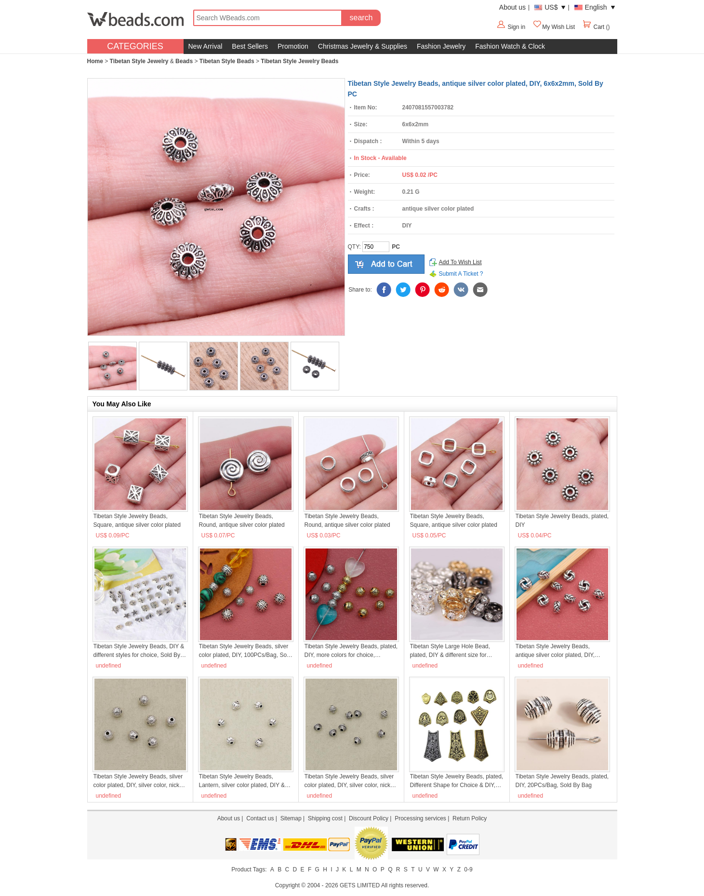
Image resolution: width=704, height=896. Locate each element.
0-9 (468, 869)
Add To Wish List (460, 262)
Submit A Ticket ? (461, 273)
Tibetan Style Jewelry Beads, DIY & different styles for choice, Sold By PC (139, 651)
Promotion (293, 46)
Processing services (420, 818)
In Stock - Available (380, 158)
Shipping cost (325, 818)
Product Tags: (248, 869)
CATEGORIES (135, 46)
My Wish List (553, 27)
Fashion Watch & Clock (510, 46)
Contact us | (263, 818)
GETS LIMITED (360, 885)
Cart (594, 27)
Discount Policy (368, 818)
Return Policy (469, 818)
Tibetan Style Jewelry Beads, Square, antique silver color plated (137, 520)
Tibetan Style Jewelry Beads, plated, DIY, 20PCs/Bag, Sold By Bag (562, 781)
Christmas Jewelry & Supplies (362, 46)
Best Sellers (250, 46)
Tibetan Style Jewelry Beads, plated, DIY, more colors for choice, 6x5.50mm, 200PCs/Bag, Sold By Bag (351, 651)
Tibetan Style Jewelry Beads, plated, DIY (562, 520)
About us (512, 7)
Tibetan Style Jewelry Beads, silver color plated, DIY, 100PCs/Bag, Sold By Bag (245, 651)
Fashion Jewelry (441, 46)
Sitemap (291, 818)
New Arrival (205, 46)
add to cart (386, 264)
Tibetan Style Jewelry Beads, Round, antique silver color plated (242, 520)
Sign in (516, 27)
